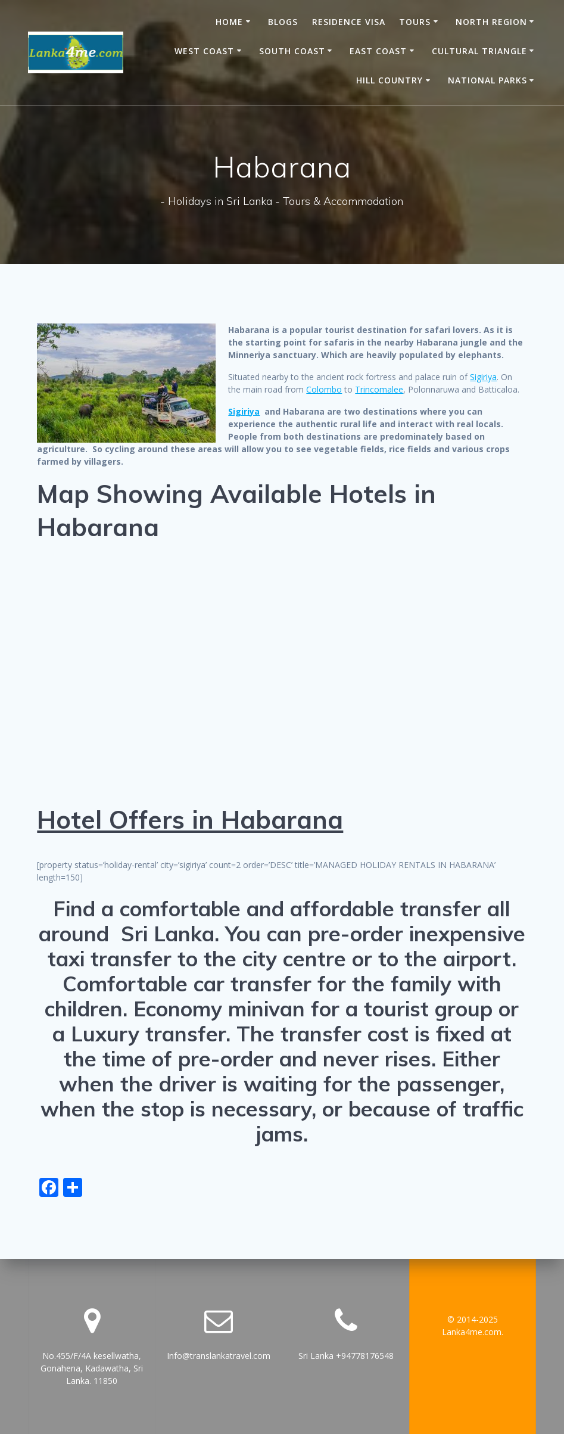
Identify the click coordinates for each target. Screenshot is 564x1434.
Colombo (324, 389)
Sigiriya (483, 376)
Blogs (283, 21)
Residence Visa (348, 21)
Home (229, 21)
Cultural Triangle (479, 51)
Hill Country (389, 80)
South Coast (292, 51)
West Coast (204, 51)
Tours (415, 21)
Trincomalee (379, 389)
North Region (491, 21)
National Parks (487, 80)
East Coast (378, 51)
